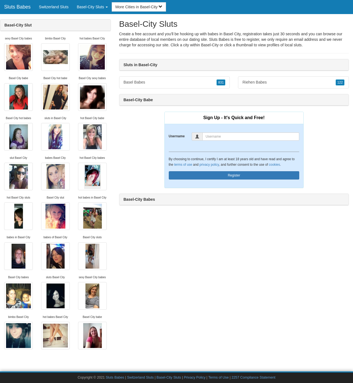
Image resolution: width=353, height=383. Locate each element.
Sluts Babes (17, 7)
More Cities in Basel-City (138, 7)
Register (234, 175)
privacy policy (209, 165)
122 (340, 82)
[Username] (250, 136)
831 (221, 82)
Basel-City (210, 45)
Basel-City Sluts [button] (92, 7)
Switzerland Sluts (53, 7)
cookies (274, 165)
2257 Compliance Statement (254, 377)
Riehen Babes (293, 82)
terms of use (183, 165)
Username (177, 136)
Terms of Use (218, 377)
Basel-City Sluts (169, 377)
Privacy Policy (194, 377)
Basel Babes (175, 82)
